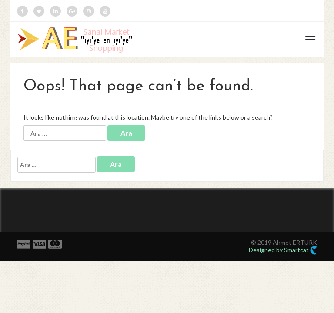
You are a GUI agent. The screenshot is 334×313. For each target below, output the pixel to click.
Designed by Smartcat (283, 250)
